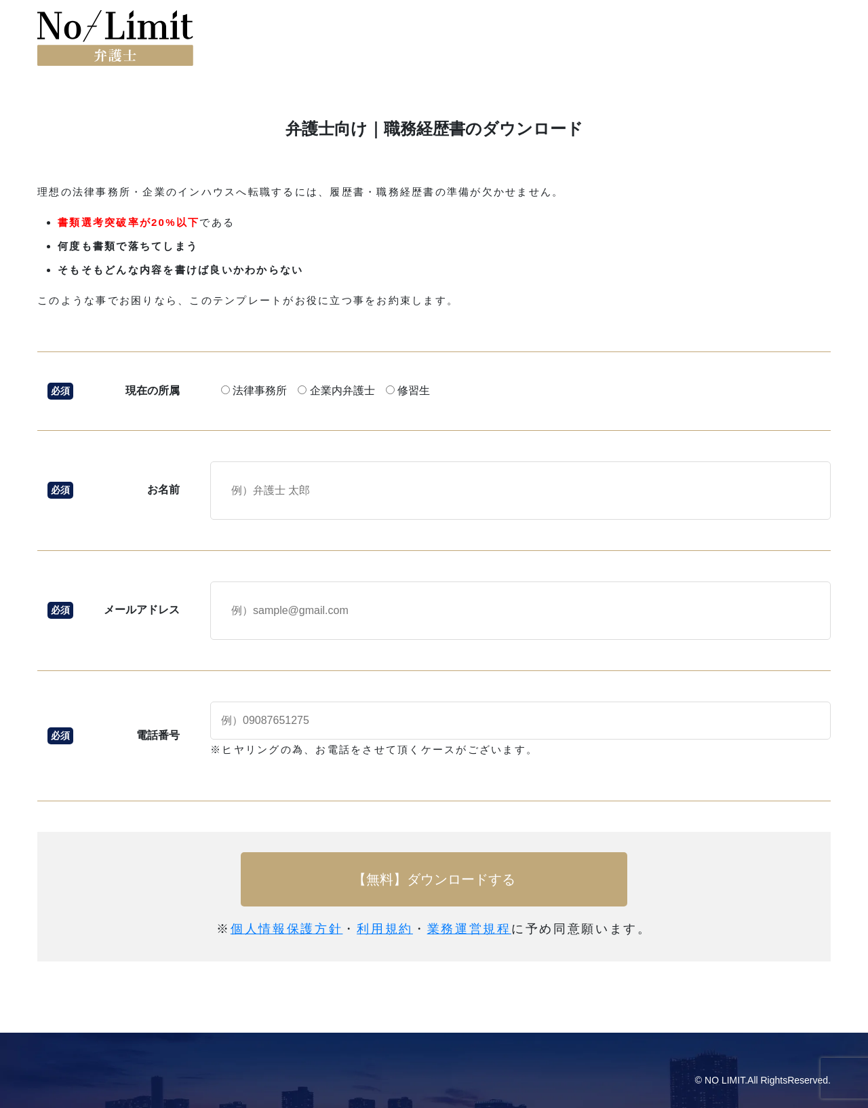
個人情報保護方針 (287, 929)
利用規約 (385, 929)
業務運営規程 (469, 929)
